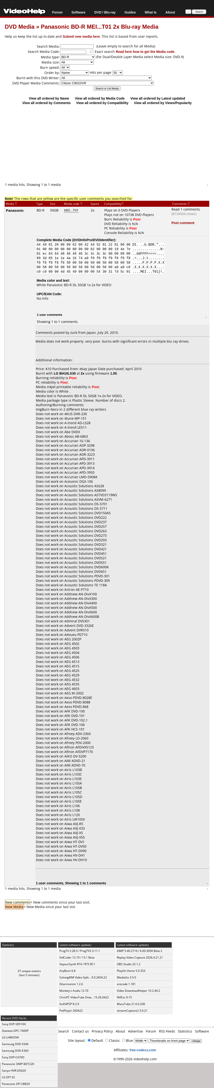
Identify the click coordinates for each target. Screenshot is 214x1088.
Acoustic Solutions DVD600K (86, 567)
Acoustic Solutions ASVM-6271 (88, 499)
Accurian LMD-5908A (80, 477)
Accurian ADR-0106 (79, 450)
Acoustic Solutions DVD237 (85, 522)
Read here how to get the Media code (145, 51)
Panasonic (15, 210)
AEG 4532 (71, 679)
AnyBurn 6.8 (67, 971)
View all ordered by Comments (46, 103)
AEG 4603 (71, 688)
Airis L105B (73, 787)
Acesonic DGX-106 (78, 481)
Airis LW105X (74, 819)
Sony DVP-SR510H (14, 1024)
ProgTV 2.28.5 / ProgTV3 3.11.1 (79, 951)
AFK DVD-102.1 (76, 720)
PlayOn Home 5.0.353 (131, 971)
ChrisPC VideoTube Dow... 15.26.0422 (84, 997)
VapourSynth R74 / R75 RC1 (77, 964)
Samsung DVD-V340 (15, 1044)
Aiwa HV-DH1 (74, 855)
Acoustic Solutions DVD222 (85, 517)
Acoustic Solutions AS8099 (85, 490)
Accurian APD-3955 (79, 472)
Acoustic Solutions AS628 (84, 486)
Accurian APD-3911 (79, 459)
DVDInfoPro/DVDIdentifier (93, 240)
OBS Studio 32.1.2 (128, 964)
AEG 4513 (71, 661)
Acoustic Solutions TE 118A (85, 585)
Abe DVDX (72, 432)
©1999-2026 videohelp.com (135, 1059)
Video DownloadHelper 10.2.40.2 (138, 991)
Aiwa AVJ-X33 (74, 828)
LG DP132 (8, 1077)
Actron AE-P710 (76, 589)
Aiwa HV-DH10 (75, 860)
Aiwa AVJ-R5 (73, 824)
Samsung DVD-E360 (15, 1051)
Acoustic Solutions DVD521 (85, 558)
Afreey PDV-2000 (77, 742)
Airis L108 (72, 810)
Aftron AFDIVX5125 (79, 747)
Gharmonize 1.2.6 (71, 984)
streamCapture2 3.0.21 (132, 1011)
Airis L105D (73, 796)
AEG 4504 (71, 652)
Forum (57, 12)
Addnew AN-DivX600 (80, 612)
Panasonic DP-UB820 (16, 1084)
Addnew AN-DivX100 (80, 594)
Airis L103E (73, 778)
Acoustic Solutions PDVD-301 (87, 576)
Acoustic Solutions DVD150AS (87, 513)
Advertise (135, 1031)
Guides (130, 12)
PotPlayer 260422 (71, 1011)
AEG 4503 (71, 648)
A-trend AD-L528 (77, 423)
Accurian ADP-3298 (79, 445)
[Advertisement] (109, 143)
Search (63, 1031)
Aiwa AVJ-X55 (74, 837)
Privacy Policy (102, 1031)
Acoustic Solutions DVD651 (85, 571)
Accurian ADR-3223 (79, 454)
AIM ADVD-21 (74, 760)
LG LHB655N (10, 1037)
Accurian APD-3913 (79, 463)
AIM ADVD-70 (74, 765)
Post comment (182, 222)
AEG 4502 (71, 643)
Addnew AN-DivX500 (80, 607)
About (170, 12)
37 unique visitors (29, 971)
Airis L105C (73, 792)
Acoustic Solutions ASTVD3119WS (90, 495)
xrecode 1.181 (126, 984)
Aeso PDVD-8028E (78, 697)
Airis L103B (73, 769)
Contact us (80, 1031)
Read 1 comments (185, 209)
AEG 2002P (72, 639)
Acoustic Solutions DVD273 (85, 535)
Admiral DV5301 (77, 621)
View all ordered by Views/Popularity (163, 103)
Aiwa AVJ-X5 (73, 833)
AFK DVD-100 (74, 711)
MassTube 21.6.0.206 (131, 1004)
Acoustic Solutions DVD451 (85, 553)
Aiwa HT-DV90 (75, 851)
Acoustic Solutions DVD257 (85, 526)
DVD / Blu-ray (104, 12)
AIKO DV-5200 (75, 756)
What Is (151, 12)
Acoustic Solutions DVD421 (85, 549)
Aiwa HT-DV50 (75, 846)
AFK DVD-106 (74, 724)
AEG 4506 (71, 657)
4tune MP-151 (75, 418)
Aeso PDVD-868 (76, 706)
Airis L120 (72, 815)
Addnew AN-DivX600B (81, 616)
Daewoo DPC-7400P (15, 1031)
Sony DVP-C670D (13, 1057)
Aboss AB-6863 (76, 436)
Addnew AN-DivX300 (80, 598)
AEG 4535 (71, 684)
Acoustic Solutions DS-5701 (85, 504)
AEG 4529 (71, 675)
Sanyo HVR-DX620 (14, 1071)
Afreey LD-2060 (76, 738)
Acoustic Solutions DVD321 (85, 544)
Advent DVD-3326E (79, 625)
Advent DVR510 (76, 630)
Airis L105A (73, 783)
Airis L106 (72, 805)
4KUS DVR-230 (75, 414)
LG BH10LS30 (65, 373)
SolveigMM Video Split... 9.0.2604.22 (83, 977)
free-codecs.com (142, 1050)
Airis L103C (73, 774)
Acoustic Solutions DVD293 (85, 540)
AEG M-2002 (74, 693)
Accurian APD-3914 (79, 468)
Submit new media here (81, 36)
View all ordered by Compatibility (102, 103)
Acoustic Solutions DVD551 (85, 562)
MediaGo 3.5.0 (126, 977)
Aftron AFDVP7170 (78, 751)
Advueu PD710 (75, 634)
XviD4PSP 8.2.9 (69, 1004)
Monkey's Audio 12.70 (73, 991)
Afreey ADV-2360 (77, 733)
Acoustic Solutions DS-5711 (85, 508)
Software (78, 12)
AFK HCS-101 (74, 729)
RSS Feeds (167, 1031)
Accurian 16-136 (77, 441)
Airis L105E (73, 801)
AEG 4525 (71, 670)
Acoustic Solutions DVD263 (85, 531)
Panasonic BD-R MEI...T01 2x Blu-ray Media (99, 26)
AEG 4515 (71, 666)
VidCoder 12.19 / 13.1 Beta (77, 957)
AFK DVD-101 (74, 715)
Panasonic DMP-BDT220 (18, 1064)
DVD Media (19, 26)
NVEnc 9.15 (124, 997)
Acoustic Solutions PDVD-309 (87, 580)
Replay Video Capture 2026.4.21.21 (140, 957)
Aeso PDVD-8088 (77, 702)
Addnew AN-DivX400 (80, 603)
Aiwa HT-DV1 (74, 842)
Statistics (185, 1031)
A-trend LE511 (75, 427)
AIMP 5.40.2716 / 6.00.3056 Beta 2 (139, 951)
